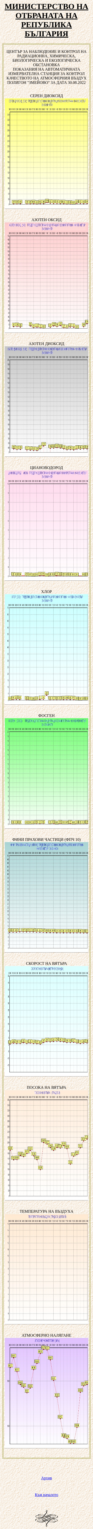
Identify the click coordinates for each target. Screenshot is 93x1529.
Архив (46, 1478)
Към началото (46, 1495)
